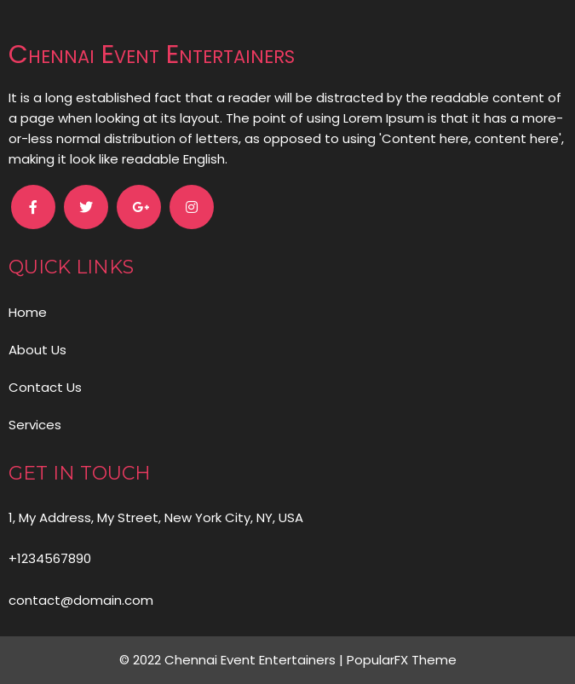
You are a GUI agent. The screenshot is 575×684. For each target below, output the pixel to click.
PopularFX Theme (402, 660)
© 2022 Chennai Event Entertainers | (233, 660)
